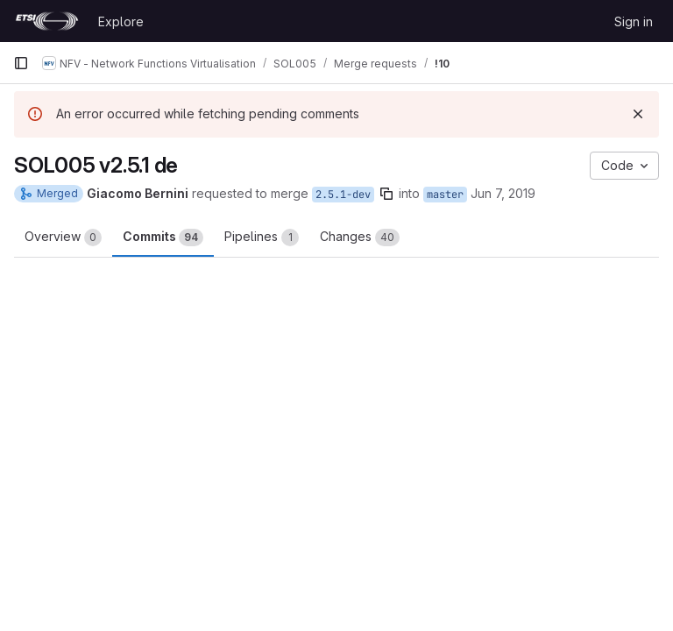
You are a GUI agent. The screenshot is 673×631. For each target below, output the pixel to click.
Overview (63, 237)
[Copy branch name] (386, 193)
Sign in (633, 21)
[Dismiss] (637, 113)
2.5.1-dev (343, 195)
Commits (163, 237)
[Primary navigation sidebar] (21, 63)
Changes (360, 237)
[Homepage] (47, 21)
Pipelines (261, 237)
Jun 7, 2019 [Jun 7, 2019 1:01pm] (503, 193)
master (445, 195)
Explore (121, 21)
